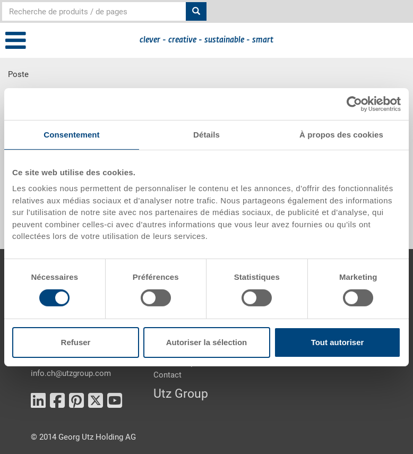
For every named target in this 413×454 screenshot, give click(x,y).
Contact (167, 375)
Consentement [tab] (71, 134)
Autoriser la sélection (206, 342)
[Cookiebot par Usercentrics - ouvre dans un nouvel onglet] (354, 104)
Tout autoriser (337, 342)
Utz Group (180, 394)
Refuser (76, 342)
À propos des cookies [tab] (341, 134)
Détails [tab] (206, 134)
